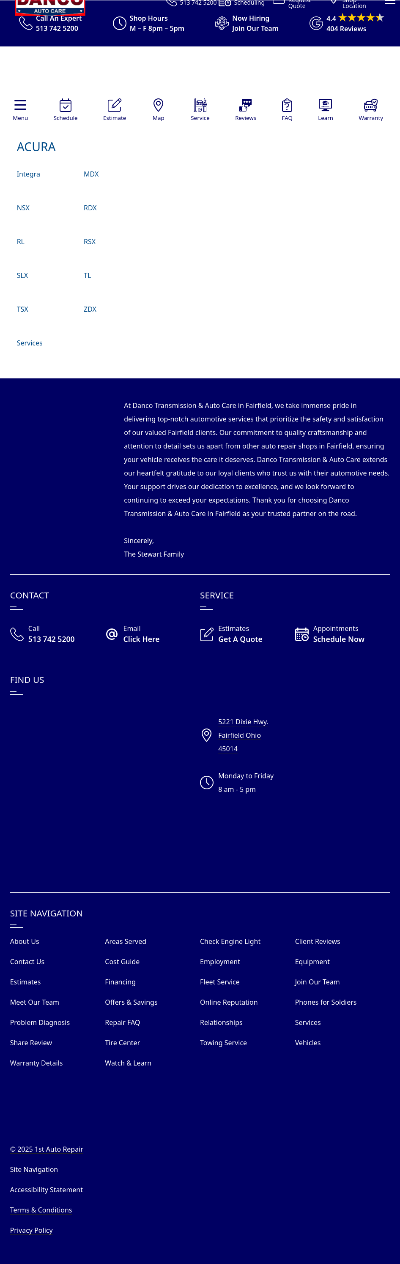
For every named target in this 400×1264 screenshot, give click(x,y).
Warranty (371, 118)
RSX (90, 241)
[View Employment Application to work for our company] (243, 23)
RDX (90, 207)
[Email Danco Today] (152, 634)
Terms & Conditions (41, 1210)
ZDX (90, 309)
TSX (22, 309)
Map (158, 118)
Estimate (114, 118)
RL (21, 241)
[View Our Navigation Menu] (390, 130)
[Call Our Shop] (57, 634)
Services (30, 343)
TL (87, 275)
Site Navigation (34, 1169)
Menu (20, 118)
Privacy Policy (31, 1230)
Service (200, 118)
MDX (91, 174)
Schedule (66, 118)
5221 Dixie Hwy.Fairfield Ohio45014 (243, 735)
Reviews (245, 118)
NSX (23, 207)
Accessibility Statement (46, 1189)
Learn (325, 118)
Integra (28, 174)
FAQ (287, 118)
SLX (22, 275)
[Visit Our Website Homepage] (198, 72)
